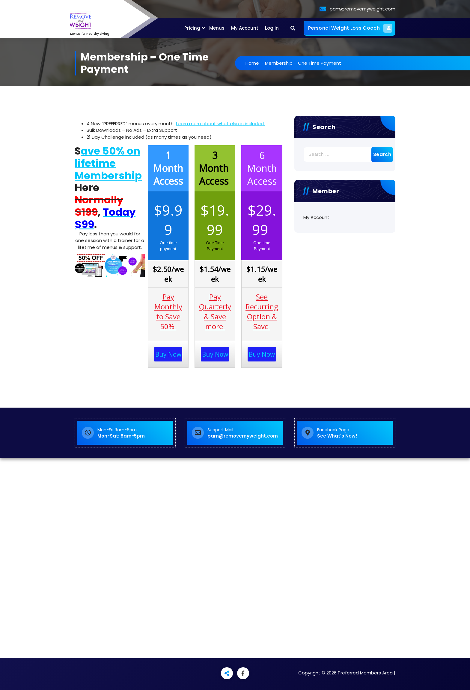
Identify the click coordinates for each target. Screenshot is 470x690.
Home (264, 63)
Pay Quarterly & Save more (215, 311)
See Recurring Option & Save (261, 311)
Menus (217, 28)
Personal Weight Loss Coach (350, 28)
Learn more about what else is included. (220, 123)
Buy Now (168, 354)
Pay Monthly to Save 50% (168, 311)
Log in (272, 28)
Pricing (192, 28)
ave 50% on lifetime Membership (108, 163)
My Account (244, 28)
